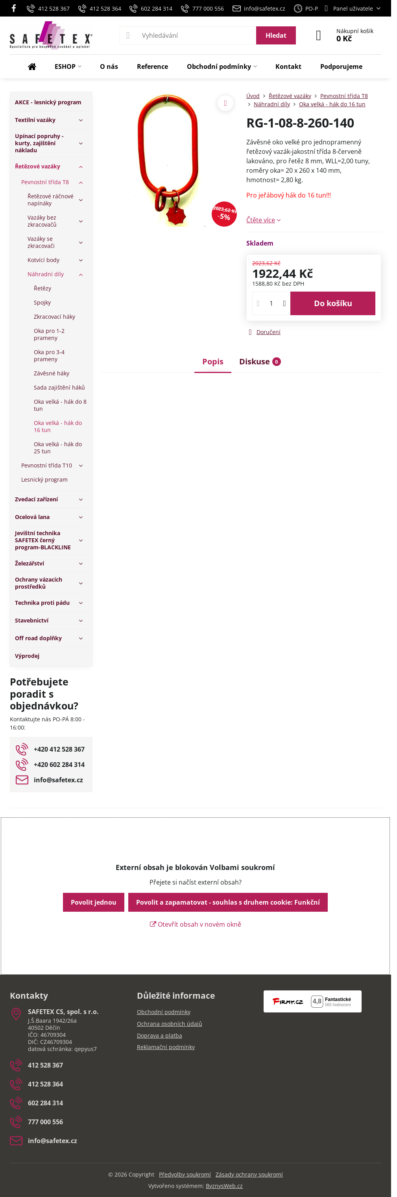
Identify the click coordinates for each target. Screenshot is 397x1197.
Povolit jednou (93, 902)
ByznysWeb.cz (224, 1186)
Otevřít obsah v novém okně (195, 924)
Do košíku (333, 303)
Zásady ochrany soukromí (249, 1174)
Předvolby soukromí (185, 1174)
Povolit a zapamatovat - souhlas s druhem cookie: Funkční (228, 902)
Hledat (276, 35)
